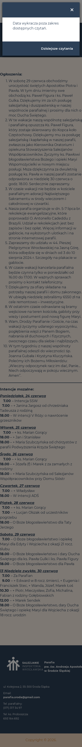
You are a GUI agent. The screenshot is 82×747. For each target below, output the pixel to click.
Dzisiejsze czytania (57, 48)
